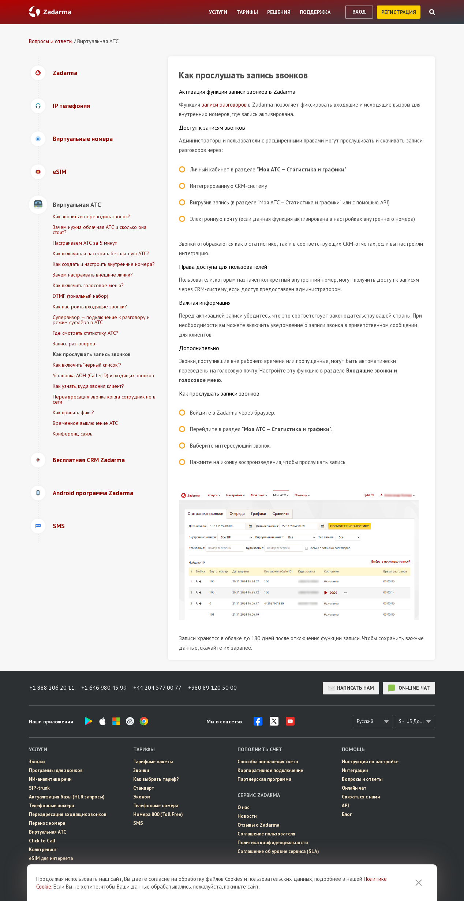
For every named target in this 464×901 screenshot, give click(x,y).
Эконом (141, 797)
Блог (347, 814)
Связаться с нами (361, 797)
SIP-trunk (39, 788)
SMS (138, 823)
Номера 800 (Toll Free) (158, 814)
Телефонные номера (51, 805)
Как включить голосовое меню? (88, 285)
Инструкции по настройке (370, 762)
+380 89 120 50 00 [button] (214, 688)
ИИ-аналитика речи (50, 779)
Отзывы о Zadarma (258, 825)
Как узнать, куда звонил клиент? (88, 386)
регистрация (398, 12)
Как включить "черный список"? (87, 364)
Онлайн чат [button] (354, 788)
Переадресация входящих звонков (67, 814)
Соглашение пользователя (266, 834)
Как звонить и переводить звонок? (91, 216)
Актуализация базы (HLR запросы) (67, 797)
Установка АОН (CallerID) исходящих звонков (103, 375)
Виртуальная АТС (47, 832)
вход (359, 11)
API (345, 805)
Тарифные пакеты (153, 762)
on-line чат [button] (409, 688)
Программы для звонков (56, 770)
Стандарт (143, 788)
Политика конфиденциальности (272, 842)
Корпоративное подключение (270, 770)
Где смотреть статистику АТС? (86, 333)
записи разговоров (224, 104)
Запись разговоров (74, 343)
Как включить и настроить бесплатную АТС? (101, 253)
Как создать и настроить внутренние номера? (104, 264)
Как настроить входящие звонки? (90, 306)
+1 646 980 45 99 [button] (104, 688)
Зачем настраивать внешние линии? (93, 274)
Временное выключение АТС (85, 423)
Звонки (37, 762)
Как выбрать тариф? (156, 779)
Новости (247, 816)
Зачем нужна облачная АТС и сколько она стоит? (99, 230)
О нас (243, 807)
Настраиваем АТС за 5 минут (85, 243)
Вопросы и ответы (50, 41)
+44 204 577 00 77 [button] (158, 688)
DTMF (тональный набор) (80, 296)
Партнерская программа (264, 779)
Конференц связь (72, 433)
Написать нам (351, 688)
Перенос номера (47, 823)
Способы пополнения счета (267, 762)
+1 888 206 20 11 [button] (51, 688)
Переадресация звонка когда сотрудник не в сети (104, 399)
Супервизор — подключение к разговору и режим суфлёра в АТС (101, 320)
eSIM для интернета (51, 858)
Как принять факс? (73, 412)
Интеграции (355, 770)
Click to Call (42, 841)
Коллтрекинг (42, 849)
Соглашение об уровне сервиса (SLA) (278, 851)
